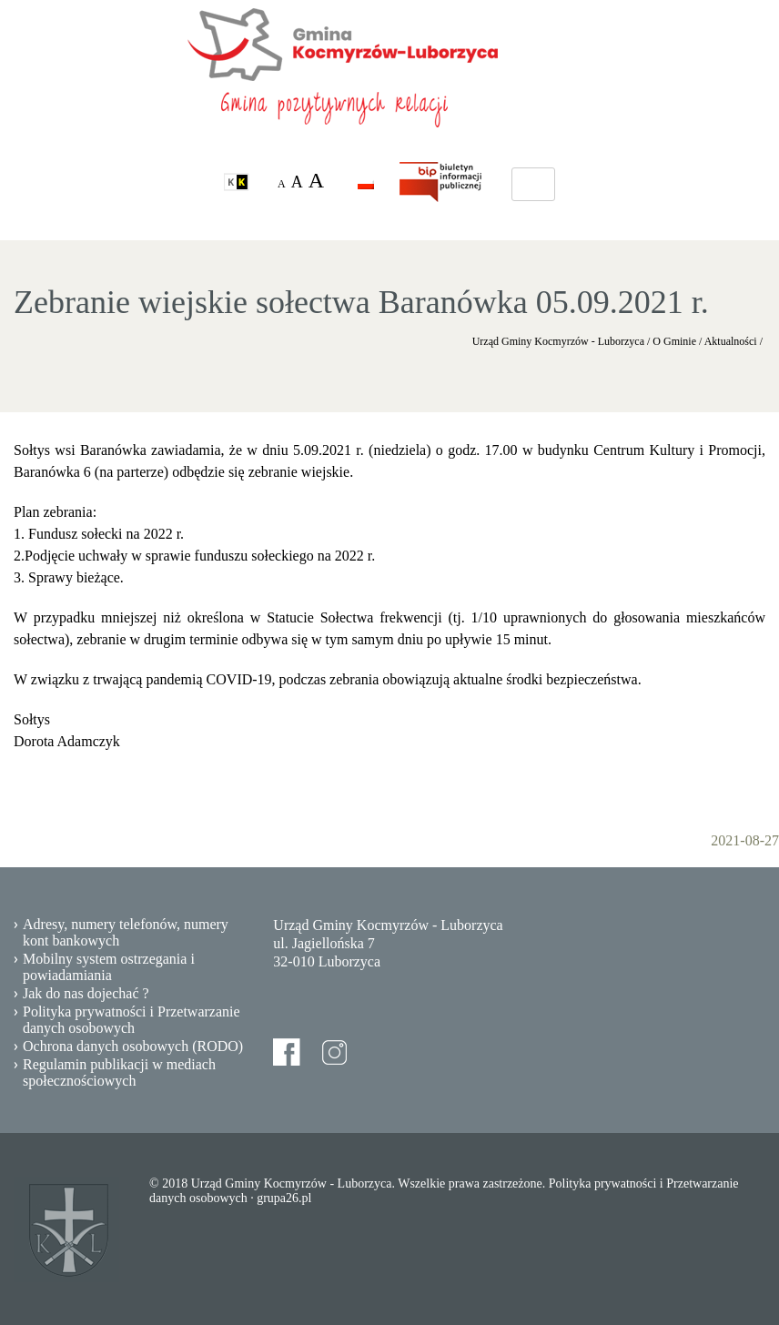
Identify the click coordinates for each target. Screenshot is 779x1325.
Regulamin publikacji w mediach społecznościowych (119, 1072)
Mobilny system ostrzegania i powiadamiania (109, 967)
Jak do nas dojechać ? (86, 993)
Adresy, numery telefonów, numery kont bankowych (125, 932)
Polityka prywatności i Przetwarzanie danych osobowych (131, 1020)
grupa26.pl (284, 1198)
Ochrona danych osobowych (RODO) (133, 1046)
